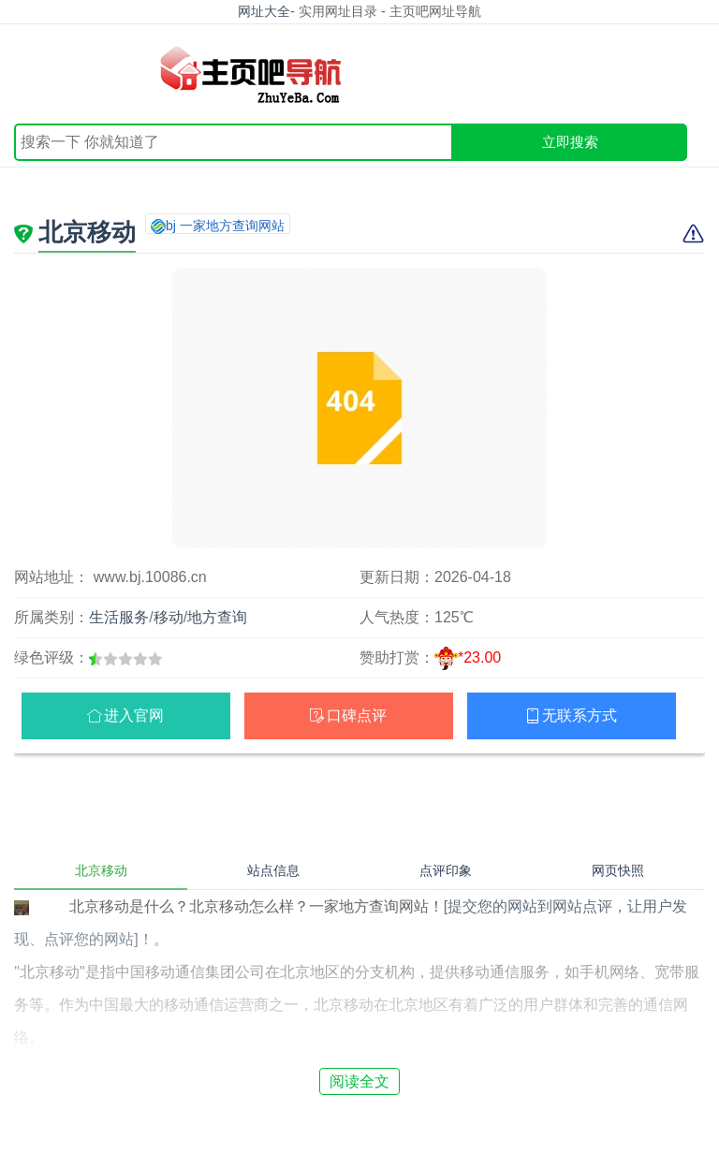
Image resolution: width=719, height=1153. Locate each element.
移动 (168, 617)
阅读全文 (359, 1081)
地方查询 (217, 617)
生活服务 (119, 617)
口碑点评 (357, 715)
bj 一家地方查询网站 (225, 225)
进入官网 (134, 715)
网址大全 (264, 11)
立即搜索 (570, 142)
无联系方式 (579, 715)
